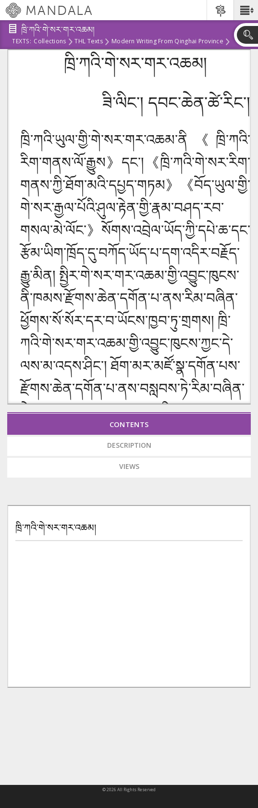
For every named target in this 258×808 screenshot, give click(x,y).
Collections (50, 41)
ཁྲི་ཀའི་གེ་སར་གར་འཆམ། (55, 528)
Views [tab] (129, 466)
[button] (245, 10)
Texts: (21, 41)
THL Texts (88, 41)
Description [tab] (129, 445)
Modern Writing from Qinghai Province (167, 41)
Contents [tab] (129, 424)
